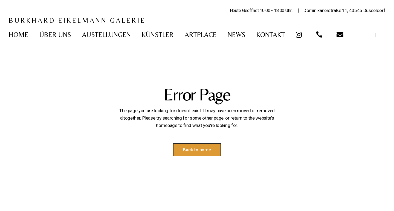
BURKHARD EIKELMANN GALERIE (77, 20)
